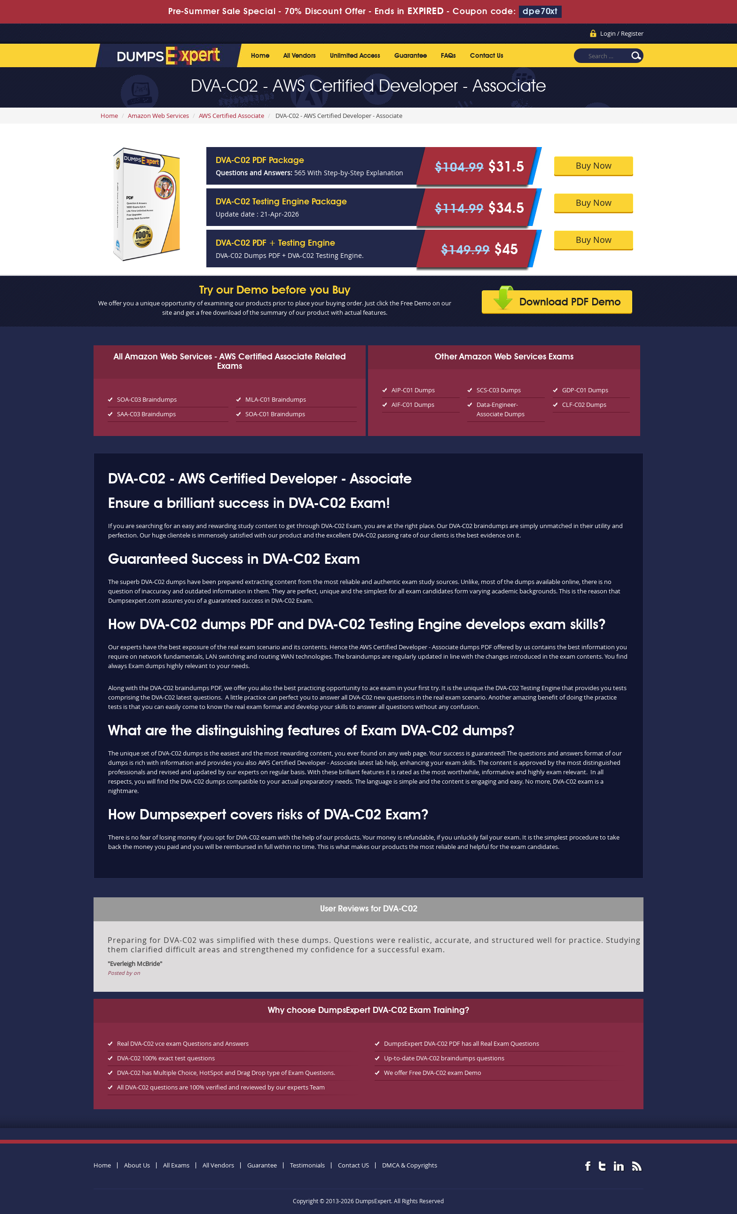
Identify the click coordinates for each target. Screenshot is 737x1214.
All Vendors (299, 56)
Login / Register (621, 33)
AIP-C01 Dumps (413, 390)
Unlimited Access (355, 56)
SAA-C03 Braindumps (146, 414)
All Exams (176, 1165)
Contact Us (486, 56)
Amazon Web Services (158, 115)
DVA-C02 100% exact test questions (166, 1058)
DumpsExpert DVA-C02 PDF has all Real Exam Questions (461, 1043)
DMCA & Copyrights (409, 1165)
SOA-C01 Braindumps (275, 414)
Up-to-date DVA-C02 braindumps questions (444, 1058)
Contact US (353, 1165)
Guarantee (410, 56)
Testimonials (307, 1165)
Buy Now (594, 165)
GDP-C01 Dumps (585, 390)
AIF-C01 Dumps (413, 404)
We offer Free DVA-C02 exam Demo (432, 1072)
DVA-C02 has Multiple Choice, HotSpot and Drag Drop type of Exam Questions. (226, 1072)
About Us (137, 1165)
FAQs (448, 56)
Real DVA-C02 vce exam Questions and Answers (183, 1043)
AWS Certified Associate (231, 115)
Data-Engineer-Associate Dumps (501, 409)
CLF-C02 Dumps (584, 404)
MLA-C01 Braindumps (275, 399)
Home (260, 56)
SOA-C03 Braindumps (147, 399)
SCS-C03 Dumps (499, 390)
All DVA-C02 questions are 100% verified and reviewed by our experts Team (221, 1087)
